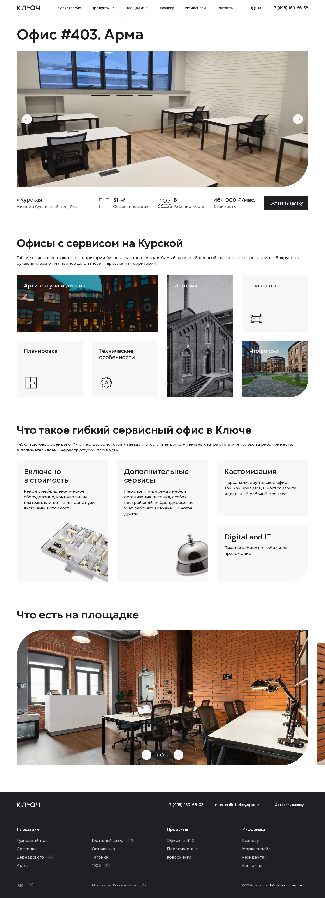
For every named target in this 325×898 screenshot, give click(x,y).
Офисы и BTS (180, 840)
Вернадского (30, 857)
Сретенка (27, 849)
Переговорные (182, 849)
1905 (96, 865)
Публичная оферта (285, 885)
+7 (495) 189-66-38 (290, 8)
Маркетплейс (69, 8)
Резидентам (195, 8)
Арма (22, 865)
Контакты (225, 8)
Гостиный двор (107, 840)
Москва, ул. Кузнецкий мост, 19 (119, 885)
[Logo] (28, 7)
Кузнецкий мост (33, 840)
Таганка (100, 857)
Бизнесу (167, 8)
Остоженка (103, 849)
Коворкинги (179, 857)
